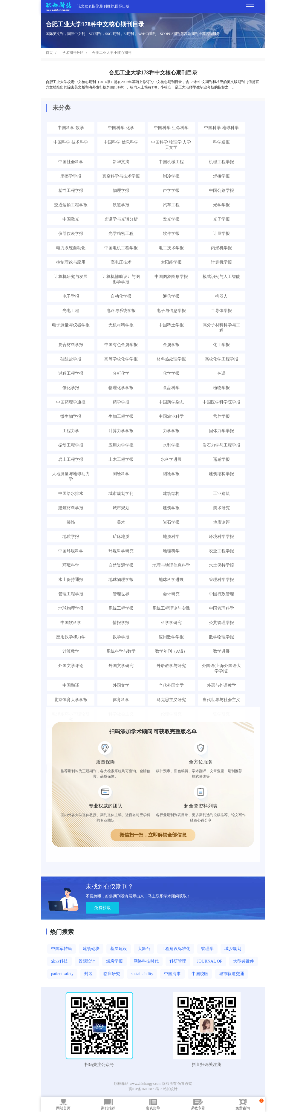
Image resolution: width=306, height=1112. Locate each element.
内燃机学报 (221, 248)
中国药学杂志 (171, 402)
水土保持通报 (70, 579)
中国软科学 (70, 622)
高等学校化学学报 (121, 359)
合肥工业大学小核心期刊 (111, 53)
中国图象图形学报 (171, 276)
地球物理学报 (121, 579)
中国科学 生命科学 (171, 128)
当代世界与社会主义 (221, 700)
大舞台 (144, 948)
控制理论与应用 (70, 262)
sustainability (142, 974)
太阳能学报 (171, 262)
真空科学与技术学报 (121, 176)
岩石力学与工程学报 (221, 445)
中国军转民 (61, 948)
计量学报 (221, 233)
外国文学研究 (121, 665)
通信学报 (171, 296)
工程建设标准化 (175, 948)
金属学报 (171, 344)
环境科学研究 (121, 551)
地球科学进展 (171, 579)
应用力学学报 (121, 445)
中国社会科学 (70, 162)
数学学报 (121, 637)
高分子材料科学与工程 (221, 328)
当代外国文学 (171, 685)
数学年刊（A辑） (171, 651)
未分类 (62, 107)
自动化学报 (121, 296)
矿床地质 (121, 536)
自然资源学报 (121, 565)
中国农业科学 (171, 416)
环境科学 (70, 565)
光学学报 (221, 205)
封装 (88, 974)
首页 (49, 53)
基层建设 (118, 948)
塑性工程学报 (70, 190)
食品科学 (171, 388)
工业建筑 (221, 493)
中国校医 (200, 974)
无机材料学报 (121, 325)
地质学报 (70, 536)
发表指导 (153, 1104)
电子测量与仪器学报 (71, 325)
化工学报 (221, 344)
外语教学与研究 (171, 665)
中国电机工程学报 (121, 248)
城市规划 (121, 508)
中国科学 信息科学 (121, 142)
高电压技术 (121, 262)
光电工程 (70, 310)
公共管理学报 (221, 622)
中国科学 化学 (121, 128)
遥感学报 (221, 459)
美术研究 (221, 508)
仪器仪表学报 (70, 233)
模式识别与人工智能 (221, 276)
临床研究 (111, 974)
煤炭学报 (114, 961)
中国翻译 (70, 685)
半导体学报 (221, 310)
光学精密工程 (121, 233)
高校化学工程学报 (221, 359)
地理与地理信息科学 (171, 565)
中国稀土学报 (171, 325)
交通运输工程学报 (71, 205)
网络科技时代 (146, 961)
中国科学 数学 (71, 128)
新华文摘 (121, 162)
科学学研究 (171, 622)
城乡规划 (232, 948)
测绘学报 (171, 474)
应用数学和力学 (70, 637)
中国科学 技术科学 (70, 142)
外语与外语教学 (221, 685)
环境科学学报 (221, 536)
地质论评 (221, 522)
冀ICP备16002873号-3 (145, 1089)
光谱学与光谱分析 (121, 219)
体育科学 (121, 700)
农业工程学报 (221, 551)
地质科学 (171, 536)
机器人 (221, 296)
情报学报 (121, 622)
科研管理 (177, 961)
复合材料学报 (70, 344)
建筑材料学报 (70, 508)
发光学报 (171, 219)
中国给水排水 (70, 493)
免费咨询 (242, 1104)
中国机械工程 (171, 162)
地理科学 (171, 551)
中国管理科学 (221, 608)
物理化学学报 (121, 388)
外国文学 (121, 685)
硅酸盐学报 (70, 359)
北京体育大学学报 (71, 700)
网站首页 (63, 1104)
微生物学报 (70, 416)
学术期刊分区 (73, 53)
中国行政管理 (221, 594)
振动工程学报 (70, 445)
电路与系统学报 (121, 310)
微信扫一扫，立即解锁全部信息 (153, 834)
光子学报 (221, 219)
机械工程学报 (221, 162)
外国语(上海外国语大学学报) (221, 668)
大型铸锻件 (243, 961)
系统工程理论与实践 (171, 608)
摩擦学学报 (70, 176)
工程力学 (70, 431)
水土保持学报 (221, 565)
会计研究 (171, 594)
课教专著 (197, 1104)
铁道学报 (121, 205)
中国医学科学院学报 (221, 402)
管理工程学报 (70, 594)
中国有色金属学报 (121, 344)
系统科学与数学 (121, 651)
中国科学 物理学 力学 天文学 (171, 145)
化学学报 (171, 373)
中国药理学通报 (70, 402)
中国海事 (172, 974)
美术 (121, 522)
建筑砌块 (91, 948)
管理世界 (121, 594)
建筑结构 (171, 493)
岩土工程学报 (70, 459)
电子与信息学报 (171, 310)
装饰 (71, 522)
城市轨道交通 (231, 974)
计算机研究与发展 (71, 276)
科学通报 (221, 142)
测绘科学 (121, 474)
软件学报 (171, 233)
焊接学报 (221, 176)
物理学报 (121, 190)
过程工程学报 (70, 373)
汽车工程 (171, 205)
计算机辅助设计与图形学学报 (121, 279)
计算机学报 (221, 262)
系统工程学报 (121, 608)
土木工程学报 (121, 459)
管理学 (207, 948)
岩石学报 (171, 522)
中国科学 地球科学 (221, 128)
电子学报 (70, 296)
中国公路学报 (221, 190)
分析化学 (121, 373)
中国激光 (70, 219)
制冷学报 (171, 176)
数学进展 (221, 651)
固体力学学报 (221, 431)
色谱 (221, 373)
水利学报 (171, 445)
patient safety (62, 974)
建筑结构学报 (221, 474)
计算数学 (70, 651)
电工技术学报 (171, 248)
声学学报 (171, 190)
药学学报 (121, 402)
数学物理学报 (221, 637)
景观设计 (87, 961)
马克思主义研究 (171, 700)
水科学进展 (171, 459)
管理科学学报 (221, 579)
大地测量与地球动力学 (71, 476)
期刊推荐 (108, 1104)
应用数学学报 (171, 637)
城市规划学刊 (121, 493)
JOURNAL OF (209, 961)
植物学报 (221, 388)
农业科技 (59, 961)
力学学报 (171, 431)
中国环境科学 (70, 551)
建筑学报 (171, 508)
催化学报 (70, 388)
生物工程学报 (121, 416)
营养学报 (221, 416)
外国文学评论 (70, 665)
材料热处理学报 (171, 359)
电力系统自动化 (70, 248)
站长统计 (170, 1089)
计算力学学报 (121, 431)
